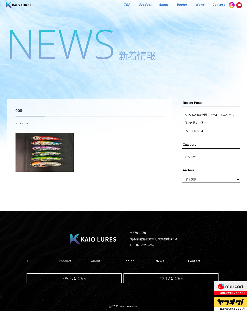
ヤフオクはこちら (171, 278)
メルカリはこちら (74, 278)
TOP (30, 261)
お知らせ (190, 156)
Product (65, 261)
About (96, 261)
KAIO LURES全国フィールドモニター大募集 (212, 114)
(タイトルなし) (194, 130)
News (160, 261)
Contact (194, 261)
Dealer (129, 261)
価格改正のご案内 (195, 122)
